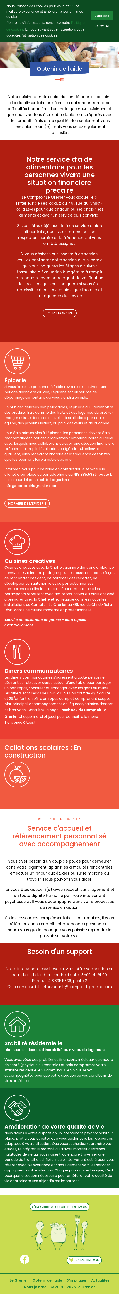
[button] (59, 36)
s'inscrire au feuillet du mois (59, 1206)
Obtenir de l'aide (47, 1280)
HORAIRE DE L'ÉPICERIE (27, 503)
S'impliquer (77, 1280)
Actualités (100, 1280)
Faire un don (84, 1261)
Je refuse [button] (102, 26)
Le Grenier (19, 1280)
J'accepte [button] (102, 15)
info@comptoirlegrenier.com (30, 485)
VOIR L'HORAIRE (59, 313)
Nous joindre (35, 1287)
